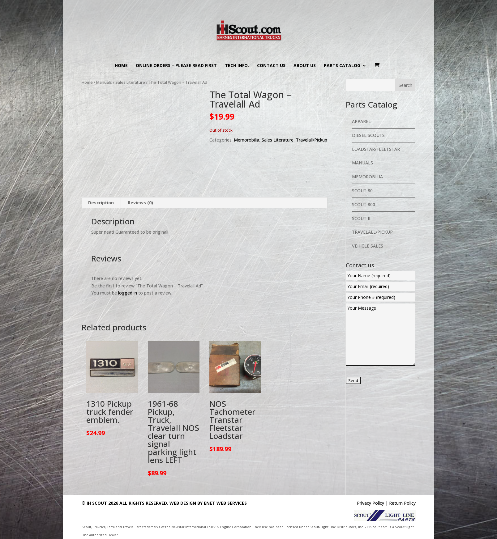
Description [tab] (101, 203)
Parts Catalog (342, 65)
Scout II (361, 218)
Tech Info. (237, 65)
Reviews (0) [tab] (140, 203)
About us (304, 65)
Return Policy (402, 503)
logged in (127, 293)
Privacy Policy (370, 503)
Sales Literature (130, 82)
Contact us (271, 65)
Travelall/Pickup (311, 140)
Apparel (361, 121)
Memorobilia (246, 140)
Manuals (104, 82)
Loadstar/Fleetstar (376, 149)
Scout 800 (363, 204)
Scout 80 (362, 190)
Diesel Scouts (368, 135)
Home (121, 65)
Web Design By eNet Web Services (208, 503)
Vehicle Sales (367, 246)
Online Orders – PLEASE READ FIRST (176, 65)
